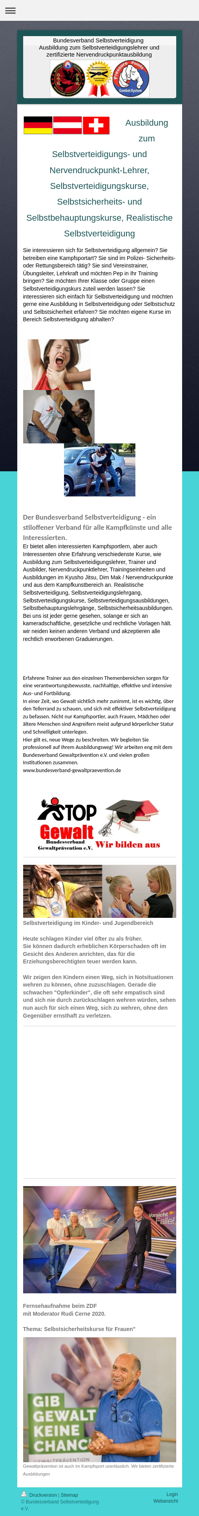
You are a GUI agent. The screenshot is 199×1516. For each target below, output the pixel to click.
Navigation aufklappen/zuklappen (99, 10)
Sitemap (69, 1495)
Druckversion (39, 1495)
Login (172, 1494)
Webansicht (165, 1501)
